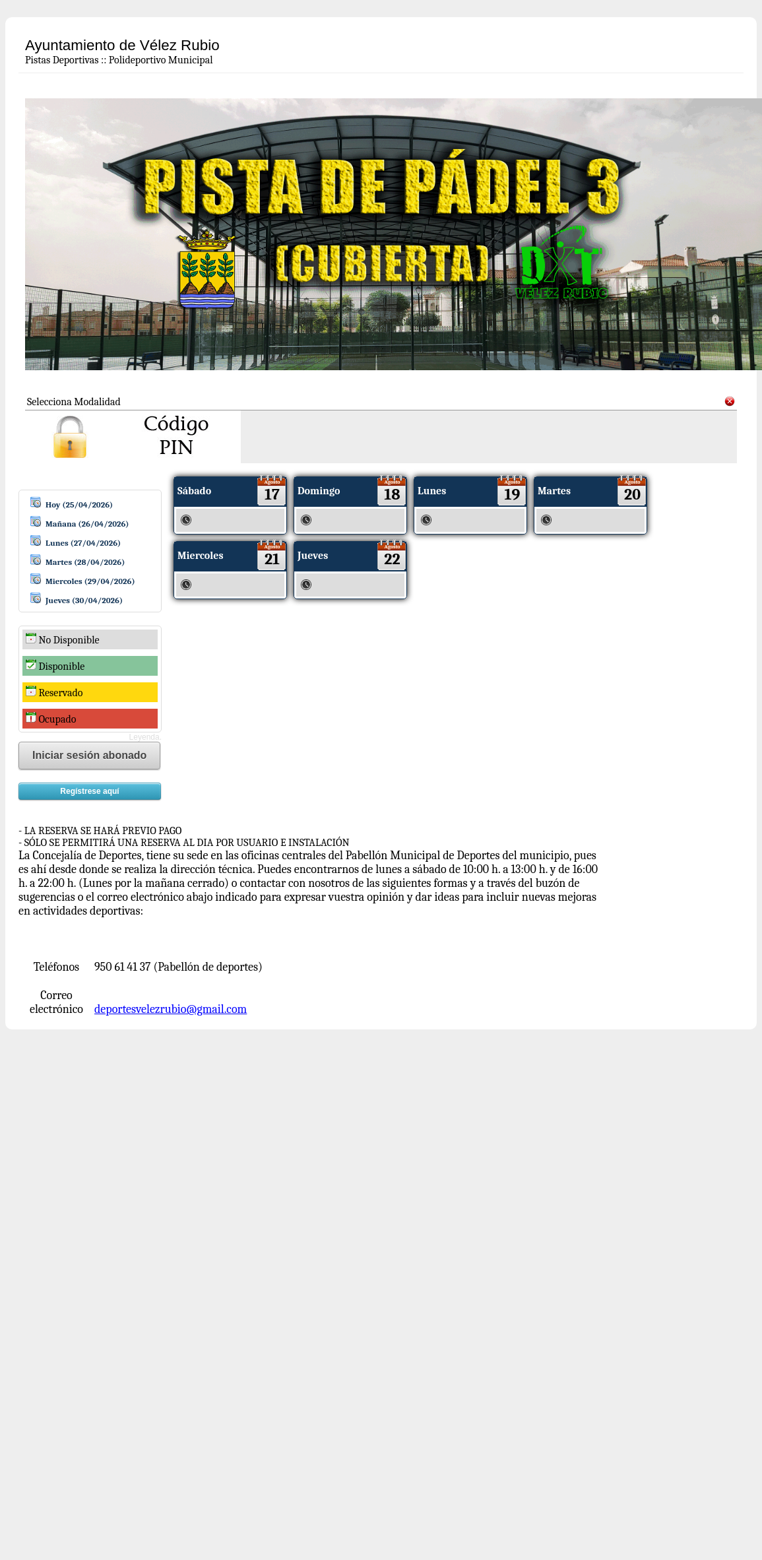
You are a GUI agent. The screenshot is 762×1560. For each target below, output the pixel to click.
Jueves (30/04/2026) (84, 600)
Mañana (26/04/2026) (87, 524)
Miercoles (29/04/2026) (90, 581)
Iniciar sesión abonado (89, 755)
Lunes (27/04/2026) (83, 543)
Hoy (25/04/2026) (79, 504)
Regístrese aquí (89, 791)
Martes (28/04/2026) (85, 562)
